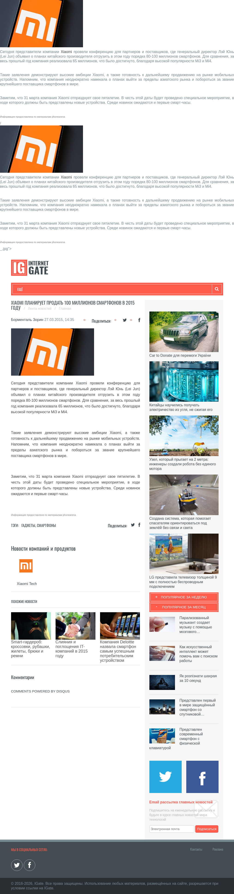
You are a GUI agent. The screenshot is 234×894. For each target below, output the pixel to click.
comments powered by (40, 670)
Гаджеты (156, 289)
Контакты (196, 849)
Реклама (218, 849)
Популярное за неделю (184, 597)
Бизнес (74, 289)
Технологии (25, 289)
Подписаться (206, 829)
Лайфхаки (113, 289)
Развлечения (50, 289)
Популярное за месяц (183, 607)
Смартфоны (46, 525)
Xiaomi (66, 52)
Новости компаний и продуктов (43, 548)
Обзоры (136, 289)
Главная (65, 308)
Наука (92, 289)
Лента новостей (40, 308)
